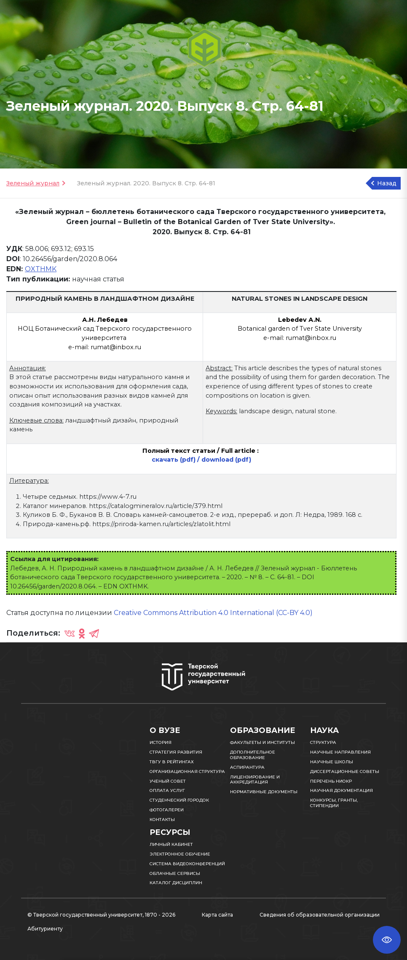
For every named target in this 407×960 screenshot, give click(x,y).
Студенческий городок (179, 800)
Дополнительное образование (252, 754)
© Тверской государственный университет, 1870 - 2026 (101, 915)
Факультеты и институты (262, 742)
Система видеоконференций (187, 863)
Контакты (162, 819)
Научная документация (341, 790)
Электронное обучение (180, 854)
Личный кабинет (171, 844)
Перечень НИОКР (331, 781)
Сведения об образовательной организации (320, 915)
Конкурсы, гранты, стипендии (334, 802)
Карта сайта (217, 915)
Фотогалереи (167, 810)
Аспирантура (247, 767)
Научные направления (340, 752)
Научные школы (331, 762)
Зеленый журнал (32, 183)
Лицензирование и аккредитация (255, 779)
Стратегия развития (176, 752)
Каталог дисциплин (176, 882)
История (160, 742)
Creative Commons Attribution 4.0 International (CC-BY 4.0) (213, 613)
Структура (323, 742)
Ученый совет (168, 781)
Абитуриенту (45, 928)
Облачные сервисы (175, 873)
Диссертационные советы (344, 771)
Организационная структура (187, 771)
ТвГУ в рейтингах (172, 762)
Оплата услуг (167, 790)
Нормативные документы (263, 791)
